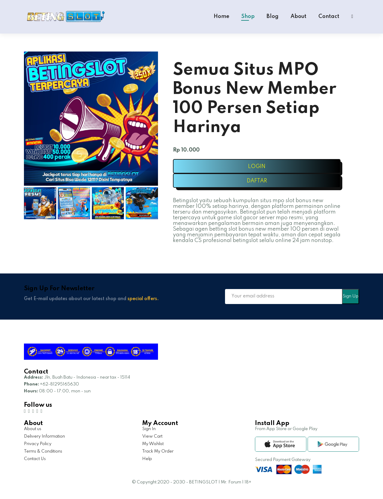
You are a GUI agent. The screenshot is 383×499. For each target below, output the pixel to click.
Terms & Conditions (43, 451)
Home (221, 16)
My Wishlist (153, 444)
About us (32, 429)
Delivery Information (44, 436)
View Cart (152, 436)
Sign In (149, 429)
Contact (328, 16)
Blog (273, 16)
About (298, 16)
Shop (248, 16)
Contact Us (35, 459)
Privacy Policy (37, 444)
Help (147, 459)
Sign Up (350, 296)
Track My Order (158, 451)
